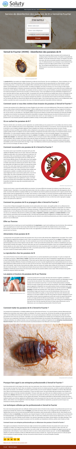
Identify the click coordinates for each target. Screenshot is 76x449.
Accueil (5, 447)
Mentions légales (13, 447)
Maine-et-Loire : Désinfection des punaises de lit (15, 443)
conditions (38, 34)
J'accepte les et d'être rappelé (39, 34)
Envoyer (38, 38)
